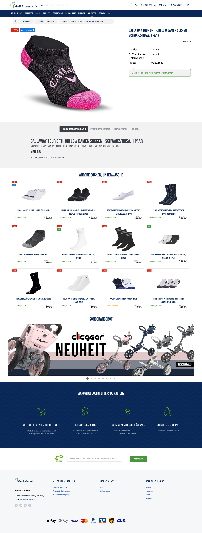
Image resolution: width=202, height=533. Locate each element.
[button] (87, 378)
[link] (127, 422)
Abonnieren (138, 459)
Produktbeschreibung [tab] (74, 128)
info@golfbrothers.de (27, 499)
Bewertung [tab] (120, 128)
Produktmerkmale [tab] (100, 128)
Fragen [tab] (134, 128)
